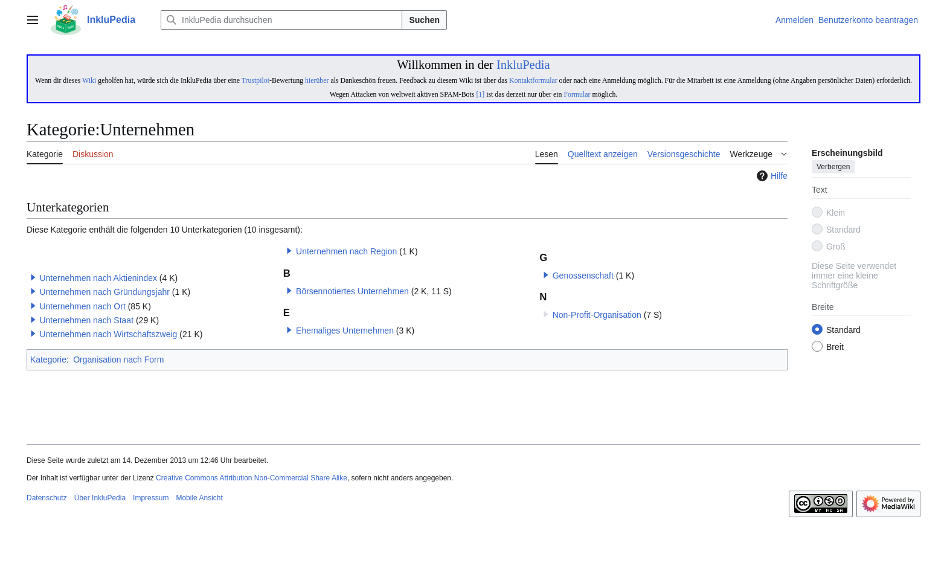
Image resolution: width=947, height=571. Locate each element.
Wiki (89, 80)
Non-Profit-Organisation (597, 315)
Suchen (424, 20)
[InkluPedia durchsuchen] (281, 20)
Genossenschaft (583, 275)
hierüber (317, 80)
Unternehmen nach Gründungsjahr (104, 292)
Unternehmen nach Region (346, 251)
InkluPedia (523, 64)
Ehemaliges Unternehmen (345, 330)
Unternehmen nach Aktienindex (98, 278)
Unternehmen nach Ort (82, 306)
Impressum (151, 498)
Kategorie (48, 359)
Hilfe (771, 175)
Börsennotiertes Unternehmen (352, 291)
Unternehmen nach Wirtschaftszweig (108, 334)
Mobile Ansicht (199, 498)
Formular (576, 94)
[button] (33, 277)
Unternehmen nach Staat (86, 320)
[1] (480, 94)
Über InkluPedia (100, 498)
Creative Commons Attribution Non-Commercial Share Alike (251, 478)
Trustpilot (255, 80)
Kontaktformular (533, 80)
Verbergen (833, 167)
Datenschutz (47, 498)
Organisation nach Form (118, 359)
